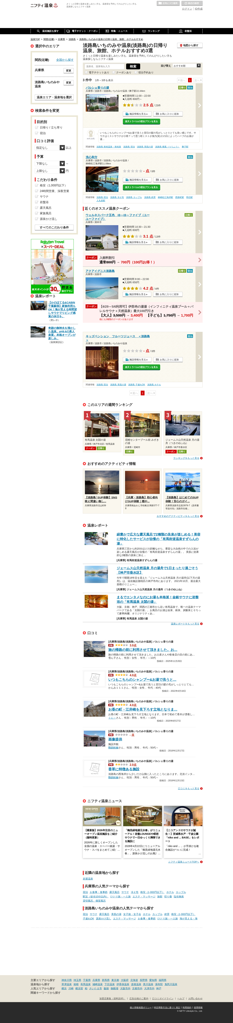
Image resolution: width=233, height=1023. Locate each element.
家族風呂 (46, 213)
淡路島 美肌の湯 (145, 146)
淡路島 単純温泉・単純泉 (108, 146)
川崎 (71, 988)
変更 (68, 70)
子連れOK (88, 918)
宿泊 (85, 892)
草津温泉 (67, 984)
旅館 (159, 896)
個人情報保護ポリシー (141, 1007)
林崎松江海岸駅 (165, 197)
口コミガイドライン (162, 998)
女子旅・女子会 (132, 914)
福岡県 (162, 980)
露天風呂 (114, 892)
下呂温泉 (109, 984)
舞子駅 (185, 146)
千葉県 (87, 980)
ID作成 (199, 8)
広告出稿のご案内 (138, 998)
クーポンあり (123, 72)
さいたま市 (95, 988)
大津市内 (149, 988)
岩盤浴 (44, 202)
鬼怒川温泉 (171, 984)
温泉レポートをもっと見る (185, 623)
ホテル (170, 892)
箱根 (76, 984)
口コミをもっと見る (188, 788)
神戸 (158, 988)
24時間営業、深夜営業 (54, 191)
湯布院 (159, 984)
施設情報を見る (137, 113)
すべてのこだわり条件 (54, 227)
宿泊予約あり (146, 72)
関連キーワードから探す (46, 992)
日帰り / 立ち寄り (51, 127)
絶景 (166, 914)
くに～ (112, 717)
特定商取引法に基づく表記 (167, 1007)
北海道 (134, 980)
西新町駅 (179, 197)
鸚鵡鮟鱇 (113, 747)
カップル (181, 892)
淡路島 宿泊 (129, 146)
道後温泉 (136, 984)
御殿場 (114, 988)
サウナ (125, 892)
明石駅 (189, 197)
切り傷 (168, 896)
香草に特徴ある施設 (123, 769)
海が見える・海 (189, 918)
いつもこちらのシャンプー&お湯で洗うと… (142, 680)
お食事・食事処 (99, 892)
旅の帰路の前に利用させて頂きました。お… (142, 650)
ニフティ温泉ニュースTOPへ (183, 861)
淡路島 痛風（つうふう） (167, 146)
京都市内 (137, 988)
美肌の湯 (116, 914)
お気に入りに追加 (169, 113)
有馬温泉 (85, 984)
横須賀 (79, 988)
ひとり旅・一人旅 (120, 896)
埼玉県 (77, 980)
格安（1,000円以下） (152, 892)
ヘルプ (180, 998)
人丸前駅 (100, 200)
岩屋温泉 (88, 878)
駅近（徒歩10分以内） (96, 896)
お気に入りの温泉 (168, 3)
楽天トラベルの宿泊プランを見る (141, 121)
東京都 (115, 980)
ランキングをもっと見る (186, 458)
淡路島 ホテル (154, 384)
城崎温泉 (97, 984)
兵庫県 (96, 980)
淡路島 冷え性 (117, 197)
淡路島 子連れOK (136, 384)
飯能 (106, 988)
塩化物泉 (179, 896)
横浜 (64, 988)
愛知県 (153, 980)
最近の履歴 (192, 3)
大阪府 (125, 980)
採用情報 (198, 1007)
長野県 (143, 980)
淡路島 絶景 (150, 197)
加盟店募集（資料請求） (112, 998)
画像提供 (115, 739)
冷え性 (135, 892)
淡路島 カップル (134, 197)
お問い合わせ (195, 998)
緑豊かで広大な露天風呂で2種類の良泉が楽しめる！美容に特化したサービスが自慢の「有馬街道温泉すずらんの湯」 (158, 539)
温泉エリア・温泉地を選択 (54, 97)
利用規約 (187, 1007)
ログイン (187, 8)
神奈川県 (67, 980)
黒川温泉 (148, 984)
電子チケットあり (99, 72)
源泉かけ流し (103, 918)
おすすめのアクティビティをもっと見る (178, 516)
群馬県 (106, 980)
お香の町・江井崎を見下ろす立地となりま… (142, 709)
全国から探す (65, 59)
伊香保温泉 (122, 984)
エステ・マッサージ (144, 896)
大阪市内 (125, 988)
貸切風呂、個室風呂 (94, 900)
